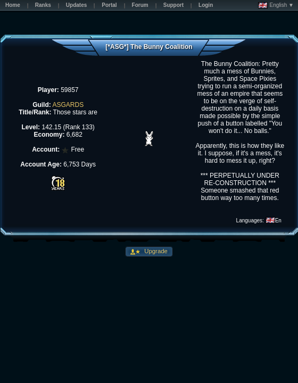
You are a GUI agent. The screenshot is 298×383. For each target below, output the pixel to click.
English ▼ (276, 5)
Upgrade (155, 251)
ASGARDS (68, 105)
